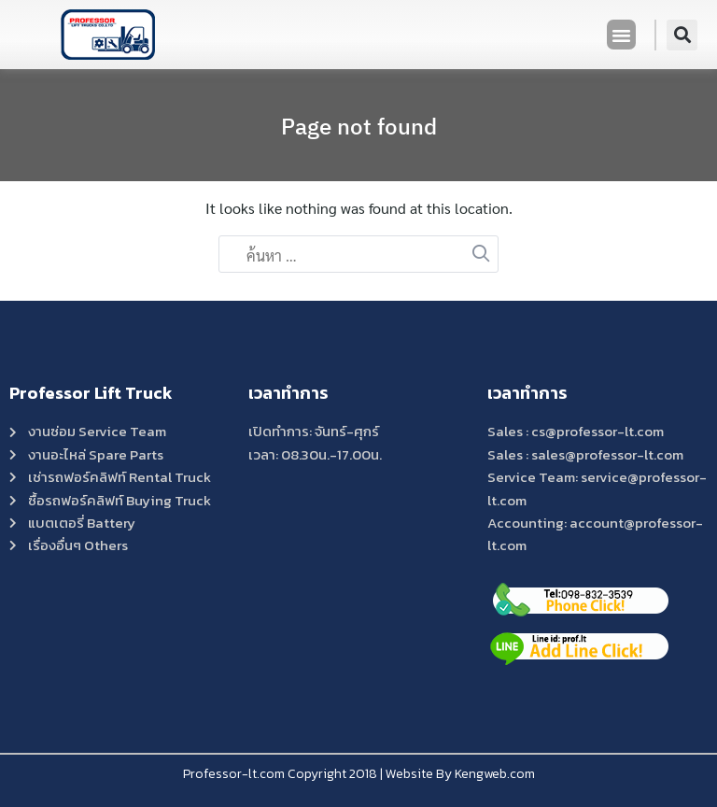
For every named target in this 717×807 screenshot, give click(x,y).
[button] (622, 35)
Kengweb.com (495, 774)
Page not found (359, 126)
